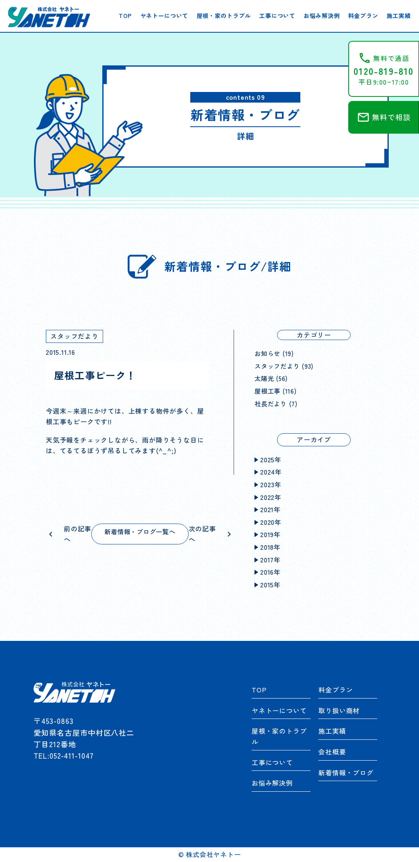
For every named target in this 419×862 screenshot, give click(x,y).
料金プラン (363, 15)
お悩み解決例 (322, 15)
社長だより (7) (277, 403)
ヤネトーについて (164, 15)
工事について (277, 15)
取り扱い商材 (339, 710)
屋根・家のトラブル (224, 15)
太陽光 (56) (272, 378)
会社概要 (332, 752)
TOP (125, 15)
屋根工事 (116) (276, 391)
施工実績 (399, 15)
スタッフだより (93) (286, 366)
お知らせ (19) (275, 353)
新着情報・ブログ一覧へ (140, 531)
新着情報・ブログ (345, 772)
